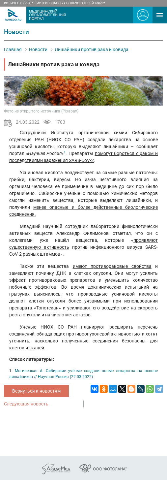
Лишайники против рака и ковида (91, 49)
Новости (38, 49)
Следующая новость (26, 403)
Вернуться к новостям (36, 391)
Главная (13, 49)
